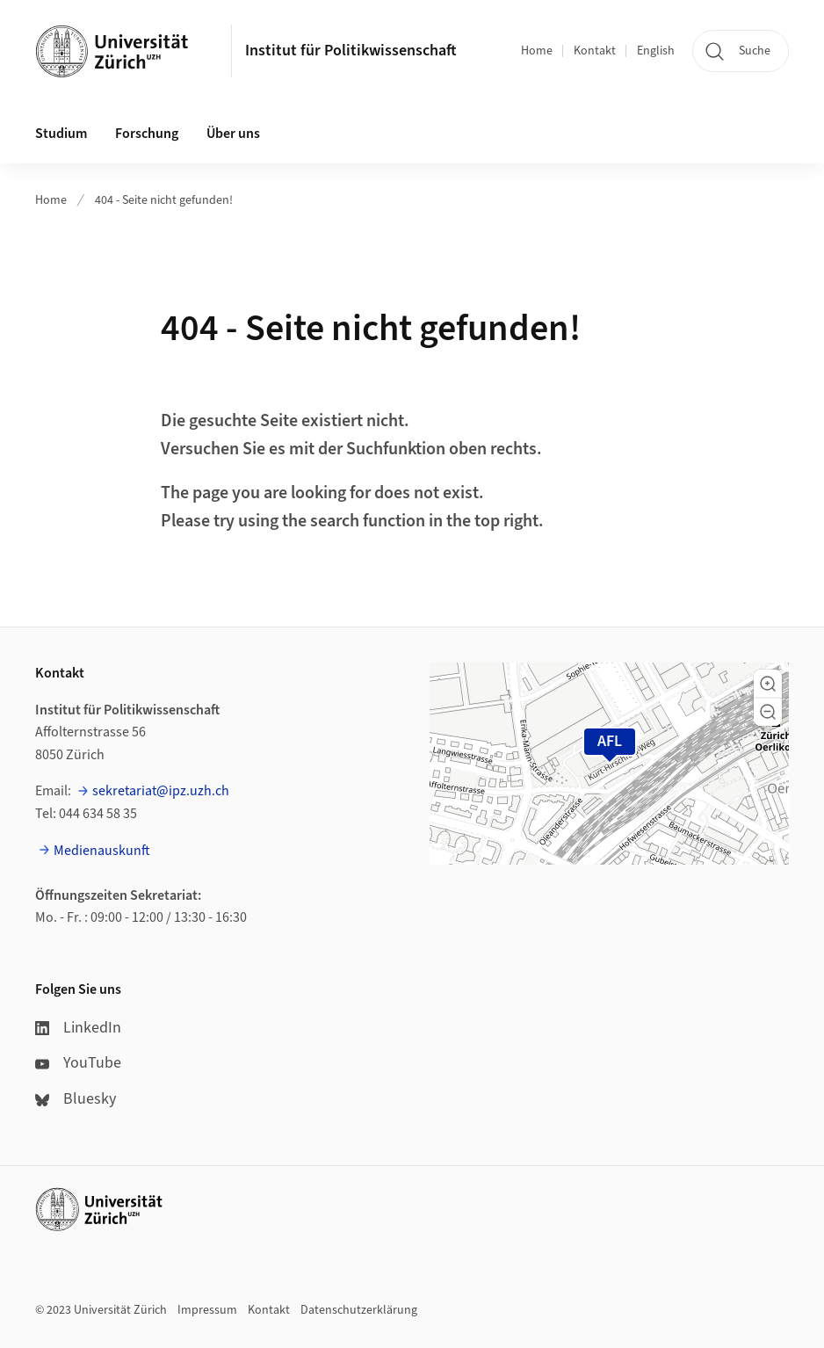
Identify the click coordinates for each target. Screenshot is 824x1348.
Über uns (233, 133)
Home (537, 51)
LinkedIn (78, 1028)
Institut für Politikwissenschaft (351, 51)
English (656, 51)
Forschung (146, 133)
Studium (61, 133)
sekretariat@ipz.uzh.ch (160, 791)
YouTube (78, 1063)
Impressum (207, 1310)
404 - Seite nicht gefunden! (164, 200)
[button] (768, 684)
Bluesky (75, 1099)
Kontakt (595, 51)
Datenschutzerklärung (358, 1310)
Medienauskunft (102, 850)
